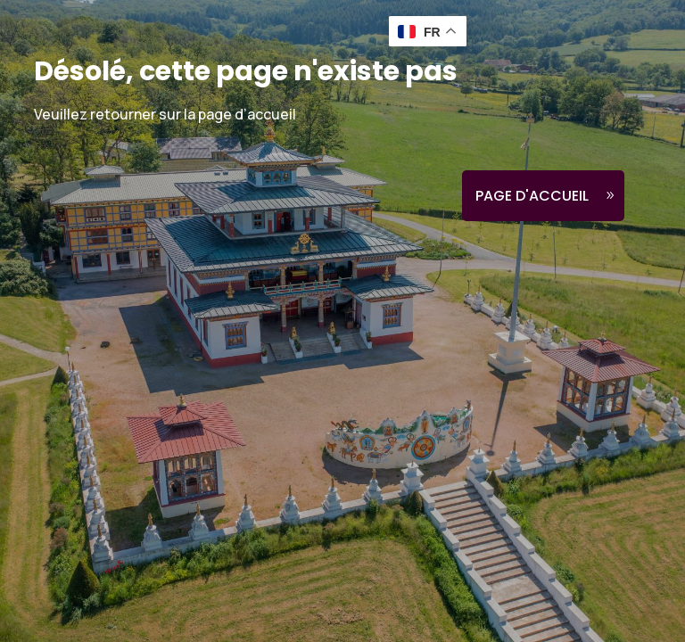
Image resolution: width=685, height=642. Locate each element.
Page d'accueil (532, 195)
